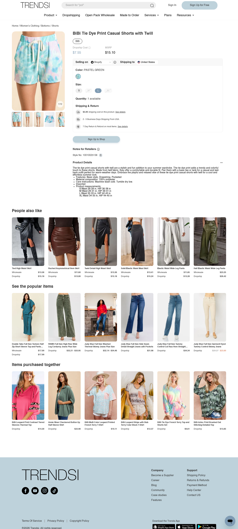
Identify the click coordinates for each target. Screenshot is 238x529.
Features (156, 500)
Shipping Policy (196, 475)
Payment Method (197, 485)
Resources (184, 15)
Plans (168, 15)
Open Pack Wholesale (100, 15)
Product (49, 15)
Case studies (159, 495)
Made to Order (129, 15)
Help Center (194, 490)
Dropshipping (71, 15)
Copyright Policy (79, 521)
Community (158, 490)
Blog (154, 485)
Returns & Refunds (198, 480)
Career (155, 480)
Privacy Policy (55, 521)
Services (150, 15)
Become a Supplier (162, 475)
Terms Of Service (32, 521)
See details (120, 112)
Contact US (193, 495)
